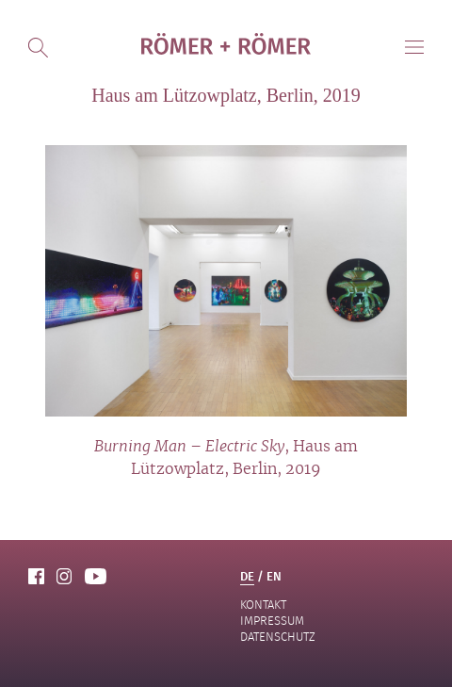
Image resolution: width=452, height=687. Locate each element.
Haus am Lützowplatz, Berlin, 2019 (226, 95)
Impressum (272, 621)
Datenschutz (277, 637)
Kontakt (263, 604)
